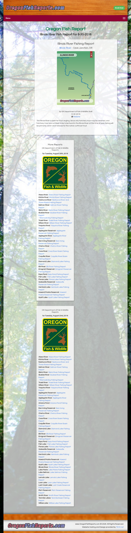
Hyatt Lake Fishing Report (59, 297)
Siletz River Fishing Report (59, 210)
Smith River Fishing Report (60, 495)
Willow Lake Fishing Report (60, 503)
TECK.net (120, 527)
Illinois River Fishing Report (60, 467)
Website (76, 117)
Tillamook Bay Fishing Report (51, 218)
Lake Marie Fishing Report (59, 470)
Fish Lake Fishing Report (57, 277)
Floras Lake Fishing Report (60, 279)
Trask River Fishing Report (59, 220)
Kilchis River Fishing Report (60, 197)
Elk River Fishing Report (56, 267)
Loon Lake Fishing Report (58, 482)
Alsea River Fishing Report (60, 195)
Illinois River (65, 48)
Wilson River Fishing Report (60, 223)
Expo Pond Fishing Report (58, 274)
